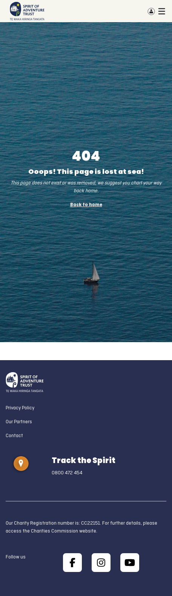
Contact (14, 436)
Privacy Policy (20, 408)
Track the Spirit (83, 460)
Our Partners (19, 422)
